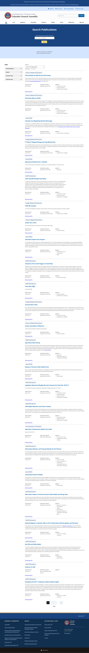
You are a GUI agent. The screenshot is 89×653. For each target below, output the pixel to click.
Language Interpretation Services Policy (33, 624)
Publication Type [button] (9, 75)
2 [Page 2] (51, 602)
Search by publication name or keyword (44, 35)
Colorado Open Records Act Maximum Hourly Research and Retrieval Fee (13, 631)
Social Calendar (47, 627)
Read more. (76, 4)
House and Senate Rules (50, 630)
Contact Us (67, 633)
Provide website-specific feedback (58, 1)
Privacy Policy (27, 635)
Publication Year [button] (9, 79)
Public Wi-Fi (27, 638)
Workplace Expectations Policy (31, 640)
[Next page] (54, 606)
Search (81, 15)
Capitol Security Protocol (10, 627)
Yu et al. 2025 (48, 350)
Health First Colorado (67, 525)
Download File (29, 91)
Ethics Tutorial (48, 624)
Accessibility (7, 624)
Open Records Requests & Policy (31, 632)
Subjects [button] (7, 72)
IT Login (46, 638)
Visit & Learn (58, 8)
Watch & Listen (79, 8)
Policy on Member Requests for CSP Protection (51, 634)
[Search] (68, 15)
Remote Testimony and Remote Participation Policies (31, 628)
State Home (8, 642)
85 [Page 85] (61, 602)
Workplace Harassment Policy (31, 643)
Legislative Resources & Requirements (13, 635)
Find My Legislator (69, 8)
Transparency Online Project (11, 645)
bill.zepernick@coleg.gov (35, 81)
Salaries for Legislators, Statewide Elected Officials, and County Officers (13, 638)
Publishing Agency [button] (10, 68)
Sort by (26, 64)
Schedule (50, 8)
